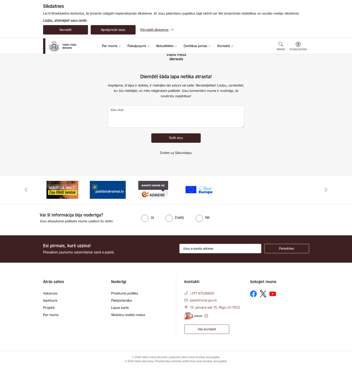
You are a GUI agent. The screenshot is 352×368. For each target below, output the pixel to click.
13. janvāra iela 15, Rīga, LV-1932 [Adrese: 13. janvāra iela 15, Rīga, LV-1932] (215, 307)
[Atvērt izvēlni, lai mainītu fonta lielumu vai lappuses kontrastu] (298, 46)
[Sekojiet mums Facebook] (253, 293)
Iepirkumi (50, 300)
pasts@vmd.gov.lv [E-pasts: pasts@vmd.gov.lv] (203, 300)
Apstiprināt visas (113, 30)
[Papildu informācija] (206, 316)
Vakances (50, 293)
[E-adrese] (193, 316)
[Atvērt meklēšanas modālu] (281, 46)
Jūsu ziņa (116, 110)
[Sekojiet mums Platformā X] (263, 293)
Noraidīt (65, 30)
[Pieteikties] (286, 248)
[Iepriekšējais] (26, 190)
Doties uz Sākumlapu (176, 153)
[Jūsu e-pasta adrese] (220, 248)
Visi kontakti (207, 329)
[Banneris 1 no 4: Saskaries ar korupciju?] (62, 189)
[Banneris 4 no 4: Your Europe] (198, 189)
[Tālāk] (326, 190)
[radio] (147, 217)
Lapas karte (120, 307)
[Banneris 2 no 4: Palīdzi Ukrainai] (108, 189)
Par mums (51, 315)
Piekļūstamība (121, 300)
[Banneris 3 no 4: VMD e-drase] (153, 189)
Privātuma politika (124, 293)
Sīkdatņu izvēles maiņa (128, 315)
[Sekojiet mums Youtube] (272, 293)
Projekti (49, 307)
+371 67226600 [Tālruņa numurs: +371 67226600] (202, 293)
